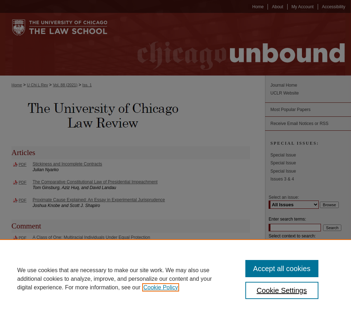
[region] (175, 278)
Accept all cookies (282, 269)
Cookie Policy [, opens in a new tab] (160, 287)
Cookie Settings (282, 290)
